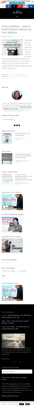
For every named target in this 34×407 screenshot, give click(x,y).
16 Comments (18, 162)
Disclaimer (23, 377)
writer (8, 78)
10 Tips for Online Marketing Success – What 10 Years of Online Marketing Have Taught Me (23, 177)
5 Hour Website (12, 74)
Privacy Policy (15, 377)
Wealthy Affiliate (6, 262)
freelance (24, 76)
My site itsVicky (5, 278)
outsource (4, 78)
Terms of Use (6, 377)
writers (12, 78)
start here (17, 271)
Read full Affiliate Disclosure (10, 396)
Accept (21, 404)
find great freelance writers (15, 76)
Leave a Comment (20, 36)
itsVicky (17, 12)
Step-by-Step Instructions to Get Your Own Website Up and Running (23, 156)
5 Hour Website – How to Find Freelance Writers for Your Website (17, 29)
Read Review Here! (17, 3)
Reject (27, 404)
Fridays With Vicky (20, 74)
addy (3, 321)
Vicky (3, 327)
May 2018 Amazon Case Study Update (22, 134)
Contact (4, 379)
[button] (17, 2)
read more (27, 110)
